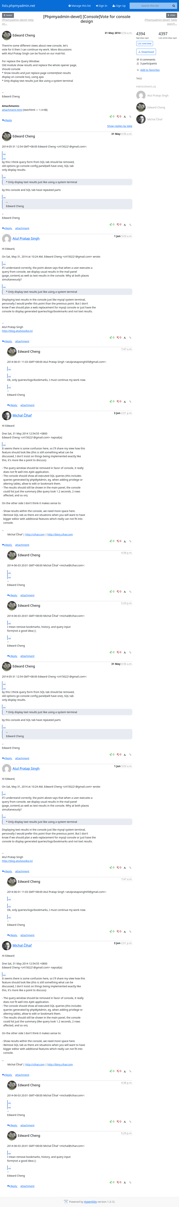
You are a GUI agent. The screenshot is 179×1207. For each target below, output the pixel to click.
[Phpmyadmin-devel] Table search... (161, 22)
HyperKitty (90, 1201)
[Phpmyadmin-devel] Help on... (18, 22)
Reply (7, 120)
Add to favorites (148, 70)
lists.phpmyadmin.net (18, 6)
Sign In (101, 5)
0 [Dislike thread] (119, 116)
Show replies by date (119, 126)
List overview (145, 43)
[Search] (173, 6)
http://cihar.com (35, 534)
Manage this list (80, 5)
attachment (22, 228)
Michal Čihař (22, 415)
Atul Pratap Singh (26, 238)
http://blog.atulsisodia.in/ (17, 331)
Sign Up (119, 5)
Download (146, 52)
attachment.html (12, 110)
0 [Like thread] (112, 116)
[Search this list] (150, 6)
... (4, 153)
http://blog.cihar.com (60, 534)
